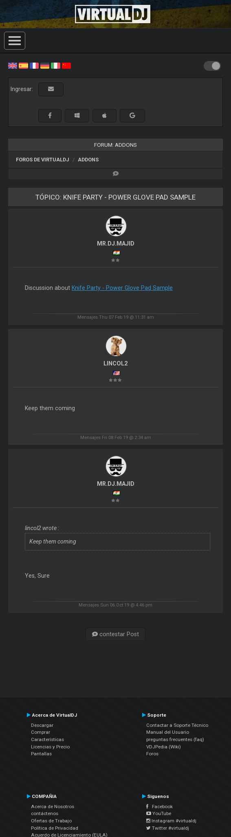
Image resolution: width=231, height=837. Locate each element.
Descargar (42, 725)
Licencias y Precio (50, 747)
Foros (152, 754)
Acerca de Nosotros (52, 806)
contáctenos (44, 813)
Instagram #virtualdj (171, 821)
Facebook (159, 806)
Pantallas (41, 754)
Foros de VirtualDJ (42, 160)
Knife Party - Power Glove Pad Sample (122, 288)
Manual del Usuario (167, 732)
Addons (88, 160)
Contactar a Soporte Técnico (177, 725)
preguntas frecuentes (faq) (175, 739)
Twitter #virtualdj (167, 828)
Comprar (40, 732)
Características (47, 739)
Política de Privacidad (54, 828)
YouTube (158, 813)
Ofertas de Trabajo (51, 821)
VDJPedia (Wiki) (163, 747)
